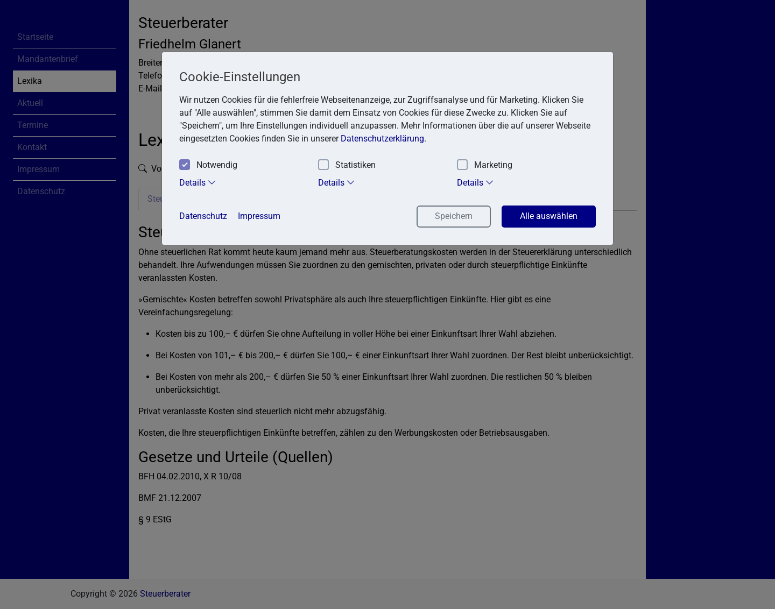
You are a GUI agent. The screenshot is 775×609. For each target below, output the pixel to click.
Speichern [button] (454, 216)
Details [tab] (197, 182)
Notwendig (208, 165)
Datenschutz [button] (203, 216)
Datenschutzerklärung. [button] (383, 138)
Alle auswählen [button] (548, 216)
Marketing (484, 165)
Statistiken (347, 165)
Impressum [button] (259, 216)
